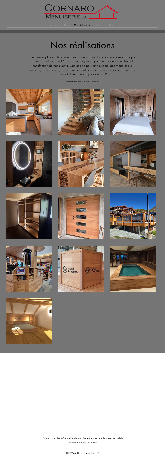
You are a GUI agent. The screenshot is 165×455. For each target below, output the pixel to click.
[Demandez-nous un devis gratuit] (82, 81)
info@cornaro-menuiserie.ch (82, 442)
